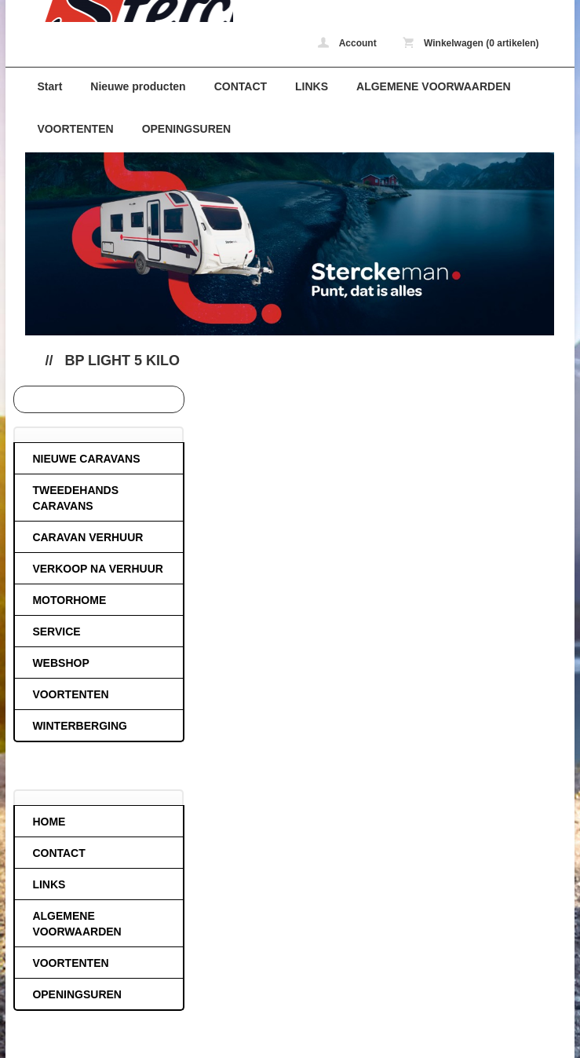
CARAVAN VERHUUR (87, 537)
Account (347, 43)
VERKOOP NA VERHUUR (97, 568)
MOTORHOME (69, 600)
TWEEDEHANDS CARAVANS (75, 498)
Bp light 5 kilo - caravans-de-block (119, 11)
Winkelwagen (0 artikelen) (471, 43)
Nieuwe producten (137, 86)
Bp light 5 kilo (122, 360)
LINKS (311, 86)
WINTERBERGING (79, 725)
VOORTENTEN (75, 129)
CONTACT (240, 86)
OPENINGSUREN (187, 129)
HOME (48, 821)
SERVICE (56, 631)
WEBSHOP (60, 663)
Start (49, 86)
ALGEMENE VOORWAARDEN (433, 86)
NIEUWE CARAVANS (86, 458)
